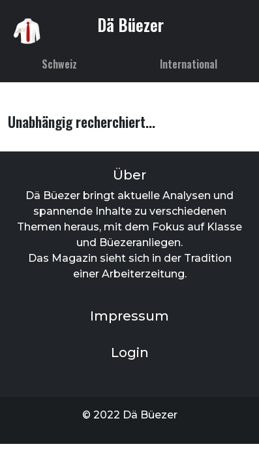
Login (130, 352)
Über (129, 175)
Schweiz (59, 64)
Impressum (129, 316)
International (188, 64)
